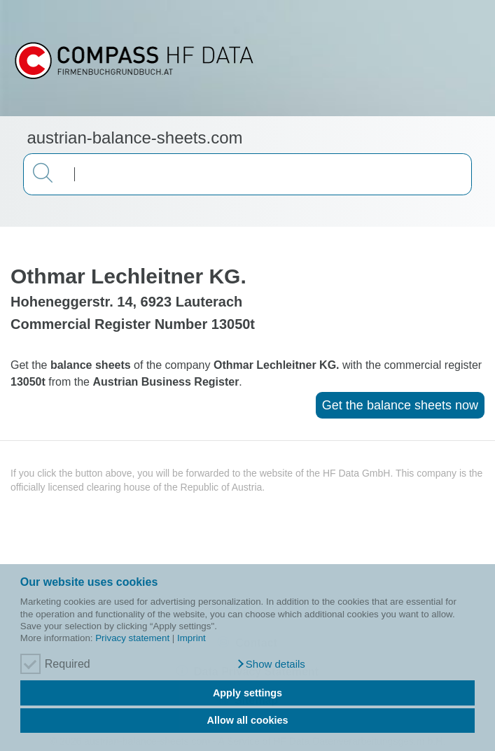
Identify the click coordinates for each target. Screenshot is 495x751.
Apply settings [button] (247, 693)
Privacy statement (132, 638)
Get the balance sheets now (400, 405)
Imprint (191, 638)
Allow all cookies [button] (247, 720)
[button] (270, 664)
